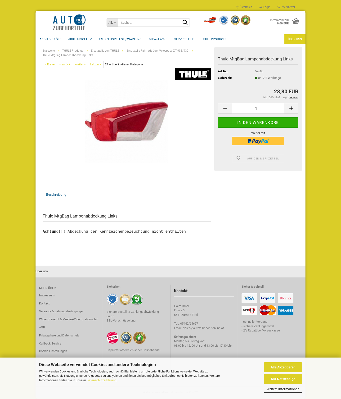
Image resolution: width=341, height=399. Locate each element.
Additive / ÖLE (50, 39)
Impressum (46, 296)
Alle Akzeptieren (283, 367)
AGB (42, 328)
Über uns (295, 39)
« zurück (65, 65)
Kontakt (44, 304)
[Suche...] (112, 22)
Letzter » (95, 65)
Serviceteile (184, 39)
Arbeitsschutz (80, 39)
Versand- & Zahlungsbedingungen (61, 311)
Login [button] (264, 7)
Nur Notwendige (283, 379)
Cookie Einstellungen (53, 351)
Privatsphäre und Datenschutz (59, 336)
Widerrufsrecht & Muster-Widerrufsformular (68, 320)
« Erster (50, 65)
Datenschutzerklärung (101, 380)
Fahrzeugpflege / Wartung (120, 39)
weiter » (80, 65)
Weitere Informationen (283, 389)
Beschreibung (56, 195)
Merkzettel (286, 7)
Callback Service (50, 344)
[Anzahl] (258, 109)
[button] (244, 7)
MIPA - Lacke (158, 39)
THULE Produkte (213, 39)
